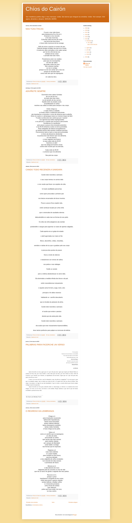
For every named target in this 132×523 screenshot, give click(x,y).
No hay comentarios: (51, 81)
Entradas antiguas (73, 502)
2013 (86, 57)
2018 (86, 30)
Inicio (53, 502)
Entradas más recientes (32, 502)
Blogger (75, 514)
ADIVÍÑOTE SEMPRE (36, 91)
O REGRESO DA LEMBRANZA (40, 411)
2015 (86, 36)
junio (87, 50)
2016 (86, 34)
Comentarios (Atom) (37, 505)
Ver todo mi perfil (87, 67)
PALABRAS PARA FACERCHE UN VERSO (45, 344)
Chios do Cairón (87, 64)
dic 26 (89, 42)
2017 (86, 32)
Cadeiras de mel (34, 83)
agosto (88, 47)
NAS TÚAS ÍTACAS (34, 29)
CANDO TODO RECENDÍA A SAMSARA (44, 169)
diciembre (88, 40)
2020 (86, 28)
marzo (88, 52)
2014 (86, 39)
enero (88, 54)
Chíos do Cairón (45, 9)
